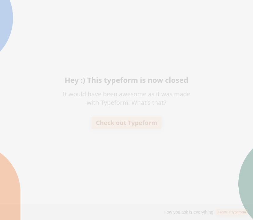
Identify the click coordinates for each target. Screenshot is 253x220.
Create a (232, 212)
